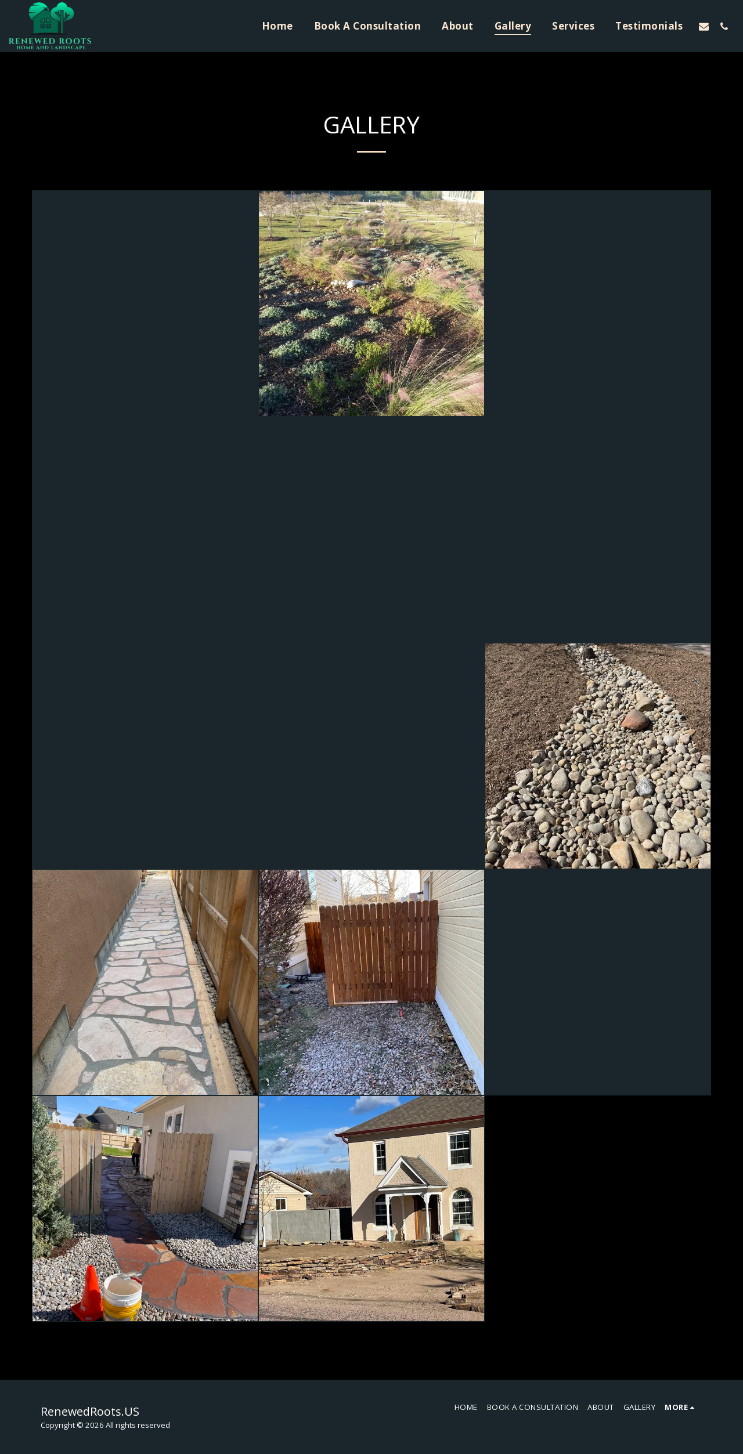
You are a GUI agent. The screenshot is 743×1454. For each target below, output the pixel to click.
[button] (703, 26)
